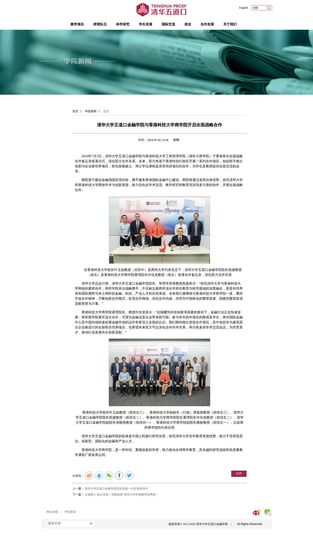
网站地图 (52, 512)
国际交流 (168, 24)
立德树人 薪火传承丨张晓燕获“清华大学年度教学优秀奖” (121, 494)
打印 (176, 140)
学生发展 (145, 24)
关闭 (239, 473)
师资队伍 (100, 24)
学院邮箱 (70, 512)
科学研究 (123, 24)
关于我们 (230, 24)
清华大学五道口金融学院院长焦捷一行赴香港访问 (116, 488)
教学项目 (77, 24)
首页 (75, 111)
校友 (187, 24)
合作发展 (207, 24)
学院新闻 (90, 111)
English (243, 7)
